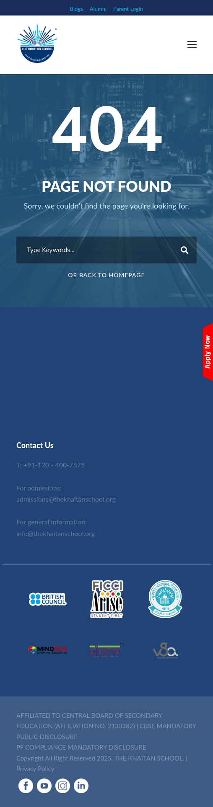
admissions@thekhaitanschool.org (66, 499)
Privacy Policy (35, 768)
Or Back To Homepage (106, 274)
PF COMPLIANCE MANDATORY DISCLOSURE (81, 747)
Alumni (98, 8)
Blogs (76, 8)
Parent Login (128, 8)
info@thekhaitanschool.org (55, 533)
